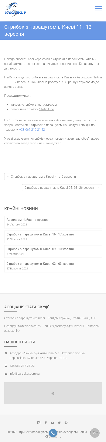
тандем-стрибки (22, 104)
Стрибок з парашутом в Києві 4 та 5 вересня (41, 176)
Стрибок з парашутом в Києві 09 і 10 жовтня (40, 249)
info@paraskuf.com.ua (25, 373)
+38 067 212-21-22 (32, 130)
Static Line (46, 109)
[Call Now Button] (53, 433)
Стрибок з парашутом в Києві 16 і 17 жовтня (40, 234)
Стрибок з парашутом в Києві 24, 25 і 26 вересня (62, 188)
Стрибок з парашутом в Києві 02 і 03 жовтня (40, 264)
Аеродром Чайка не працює (27, 220)
